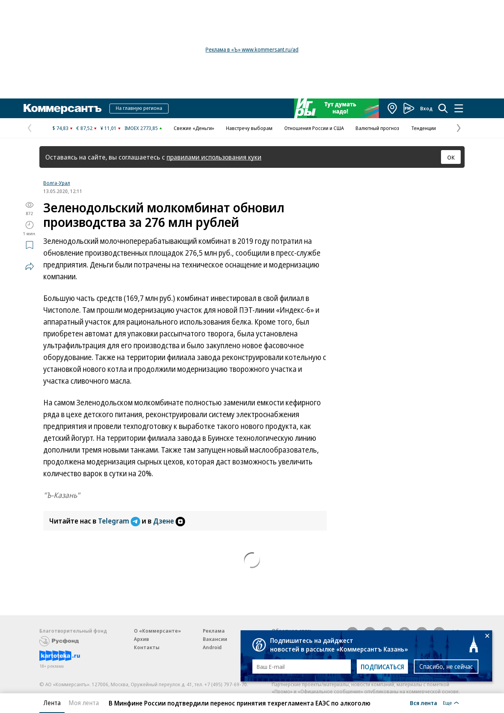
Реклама (214, 630)
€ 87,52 (84, 128)
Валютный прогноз (377, 128)
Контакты (146, 647)
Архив (141, 638)
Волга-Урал (56, 182)
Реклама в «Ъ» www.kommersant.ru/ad (252, 49)
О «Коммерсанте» (157, 630)
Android (212, 647)
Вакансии (215, 638)
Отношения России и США (314, 128)
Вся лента (423, 703)
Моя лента (84, 702)
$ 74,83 (60, 128)
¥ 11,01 (108, 128)
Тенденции (423, 128)
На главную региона (139, 107)
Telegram (120, 520)
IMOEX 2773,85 (141, 128)
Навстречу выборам (249, 128)
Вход (426, 108)
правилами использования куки (214, 157)
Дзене (169, 520)
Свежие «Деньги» (194, 128)
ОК (451, 157)
